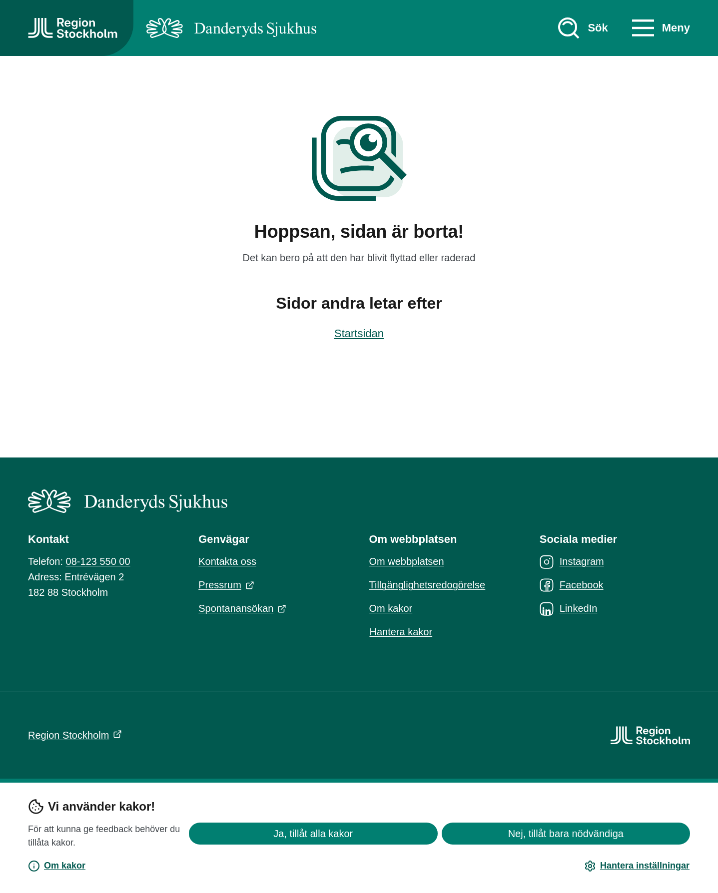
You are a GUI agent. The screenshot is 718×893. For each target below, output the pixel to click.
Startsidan (359, 333)
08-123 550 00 (98, 561)
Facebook (572, 585)
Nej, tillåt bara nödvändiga (566, 833)
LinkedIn (569, 609)
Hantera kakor (401, 631)
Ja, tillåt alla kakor (313, 833)
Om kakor (56, 866)
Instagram (572, 562)
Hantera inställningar (637, 866)
